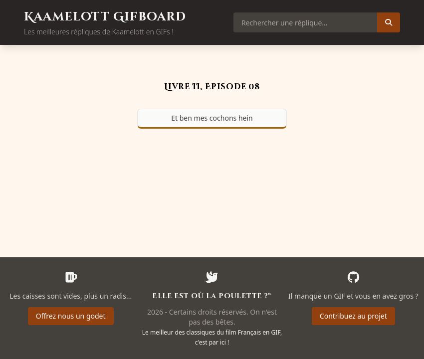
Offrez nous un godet (71, 316)
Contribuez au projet (353, 316)
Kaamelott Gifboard (105, 17)
